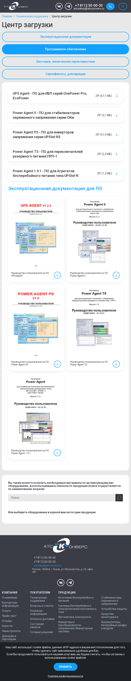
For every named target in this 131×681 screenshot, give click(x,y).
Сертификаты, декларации (65, 74)
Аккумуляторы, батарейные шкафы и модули (114, 625)
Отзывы (7, 620)
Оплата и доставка (42, 618)
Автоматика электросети (74, 617)
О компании (9, 597)
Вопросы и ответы (41, 605)
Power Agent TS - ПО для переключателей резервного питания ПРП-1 (48, 154)
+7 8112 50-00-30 (89, 5)
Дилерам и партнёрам (9, 637)
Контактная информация (10, 604)
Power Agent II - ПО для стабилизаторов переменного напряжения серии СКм (46, 115)
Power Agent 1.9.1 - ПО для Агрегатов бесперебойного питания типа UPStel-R (45, 173)
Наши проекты (11, 631)
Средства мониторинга (109, 615)
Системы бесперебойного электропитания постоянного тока (77, 609)
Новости (7, 625)
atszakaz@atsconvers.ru (88, 9)
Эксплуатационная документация (65, 37)
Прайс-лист (9, 615)
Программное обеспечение (65, 49)
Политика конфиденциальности (65, 676)
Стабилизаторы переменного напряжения (111, 600)
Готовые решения (41, 632)
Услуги (6, 610)
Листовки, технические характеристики (65, 61)
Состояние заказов (37, 625)
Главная (7, 16)
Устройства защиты (114, 608)
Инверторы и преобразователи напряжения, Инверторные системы (75, 626)
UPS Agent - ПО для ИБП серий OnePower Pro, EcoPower (50, 95)
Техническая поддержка (32, 16)
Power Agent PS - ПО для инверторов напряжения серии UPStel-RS (43, 134)
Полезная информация (38, 612)
